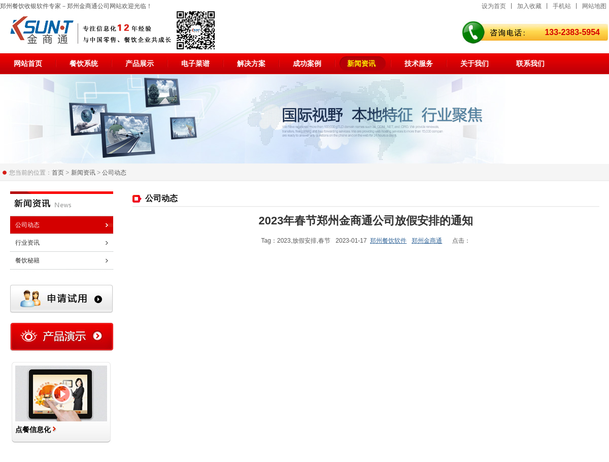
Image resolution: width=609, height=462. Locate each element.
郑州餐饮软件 (388, 240)
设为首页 (494, 6)
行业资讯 (27, 242)
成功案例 (307, 63)
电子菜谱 (195, 63)
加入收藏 (529, 6)
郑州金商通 (427, 240)
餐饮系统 (84, 63)
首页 (58, 172)
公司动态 (114, 172)
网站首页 (28, 63)
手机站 (562, 6)
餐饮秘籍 (27, 260)
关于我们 (474, 63)
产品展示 (139, 63)
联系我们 (530, 63)
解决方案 (251, 63)
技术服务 (418, 63)
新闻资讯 (361, 63)
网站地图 (594, 6)
